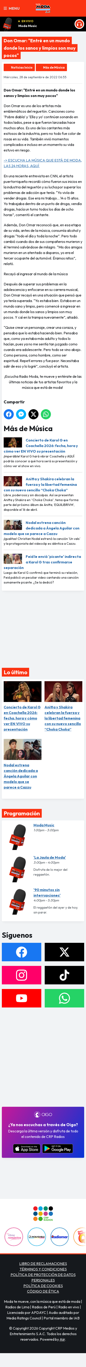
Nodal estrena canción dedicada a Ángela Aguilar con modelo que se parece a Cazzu (41, 528)
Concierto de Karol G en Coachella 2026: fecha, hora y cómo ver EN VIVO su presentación (41, 446)
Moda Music (27, 26)
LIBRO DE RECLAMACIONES (43, 1263)
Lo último (15, 672)
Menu (11, 8)
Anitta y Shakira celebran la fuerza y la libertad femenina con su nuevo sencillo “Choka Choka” (40, 484)
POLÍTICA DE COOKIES (43, 1285)
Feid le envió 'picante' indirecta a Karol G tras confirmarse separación (42, 562)
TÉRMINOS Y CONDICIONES (43, 1269)
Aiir (62, 1339)
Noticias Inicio (22, 67)
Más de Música (54, 67)
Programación (22, 813)
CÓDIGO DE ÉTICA (43, 1291)
